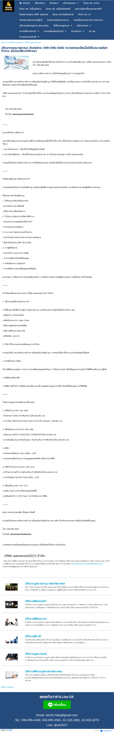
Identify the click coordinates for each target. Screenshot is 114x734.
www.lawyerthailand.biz (23, 114)
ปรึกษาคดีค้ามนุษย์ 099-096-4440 (43, 671)
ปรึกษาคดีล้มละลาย (35, 618)
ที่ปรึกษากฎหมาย (16, 42)
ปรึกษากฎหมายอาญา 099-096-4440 (45, 583)
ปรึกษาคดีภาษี (33, 636)
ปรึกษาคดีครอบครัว (36, 601)
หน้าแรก (4, 42)
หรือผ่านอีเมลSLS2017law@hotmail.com (87, 564)
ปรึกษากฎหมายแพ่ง (36, 654)
